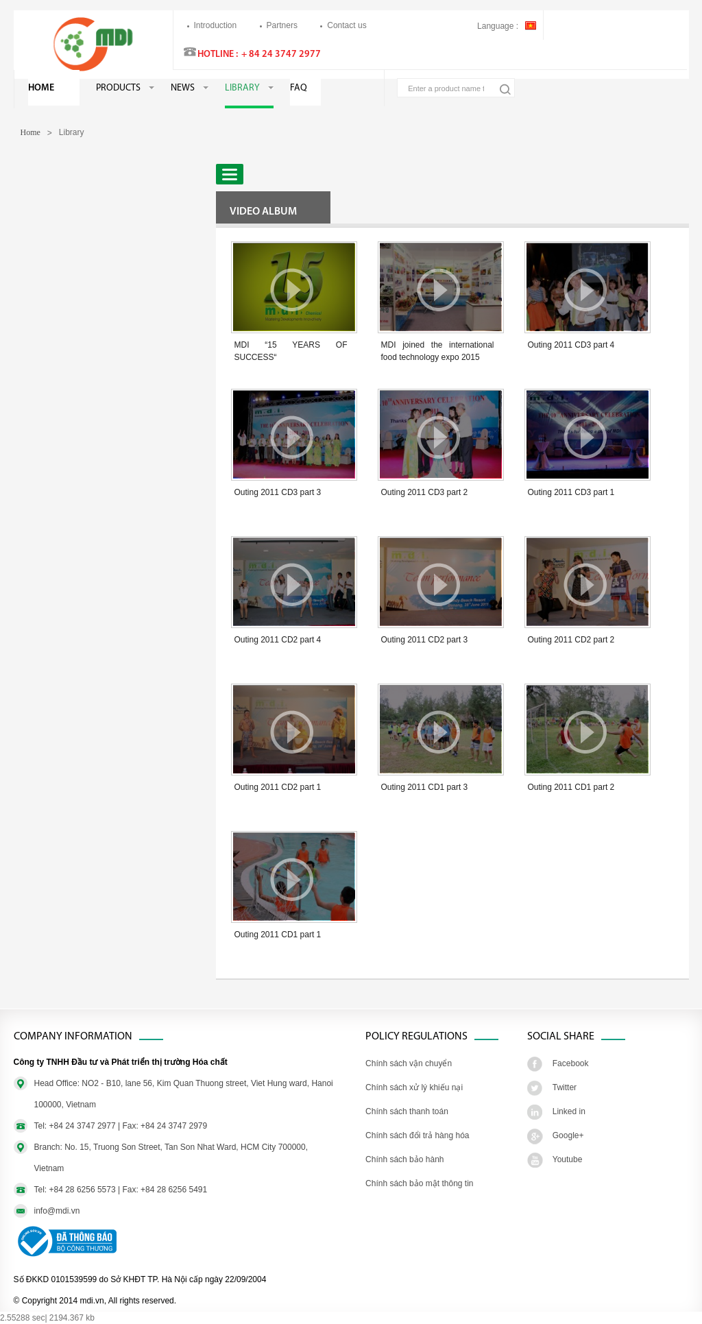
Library (242, 88)
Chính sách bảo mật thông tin (419, 1183)
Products (118, 88)
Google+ (568, 1135)
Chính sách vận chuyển (408, 1063)
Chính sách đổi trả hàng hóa (417, 1135)
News (183, 88)
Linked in (569, 1111)
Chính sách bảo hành (404, 1159)
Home (41, 88)
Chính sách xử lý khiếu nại (414, 1087)
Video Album (263, 211)
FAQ (298, 88)
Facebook (571, 1063)
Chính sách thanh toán (406, 1111)
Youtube (568, 1159)
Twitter (565, 1087)
